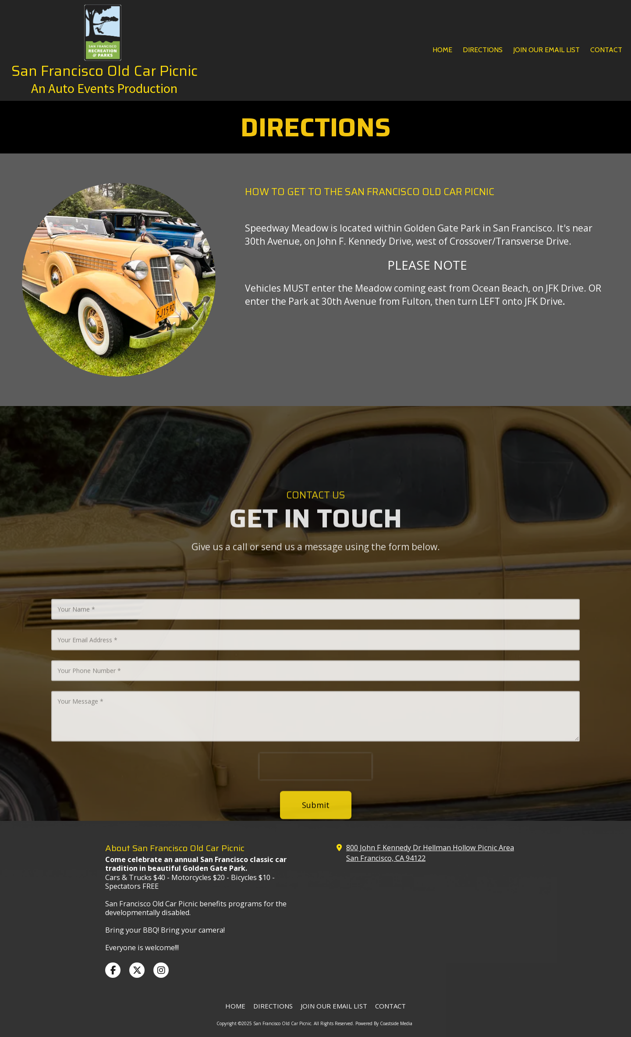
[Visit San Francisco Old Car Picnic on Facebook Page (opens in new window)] (113, 970)
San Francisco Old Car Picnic (104, 70)
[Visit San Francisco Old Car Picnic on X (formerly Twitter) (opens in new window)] (137, 970)
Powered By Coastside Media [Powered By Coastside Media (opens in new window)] (383, 1023)
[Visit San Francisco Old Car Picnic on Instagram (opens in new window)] (161, 970)
